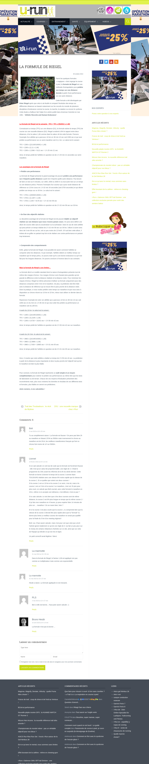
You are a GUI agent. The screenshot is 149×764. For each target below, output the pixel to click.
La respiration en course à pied (85, 693)
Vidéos (105, 22)
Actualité (25, 22)
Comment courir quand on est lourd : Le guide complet (84, 723)
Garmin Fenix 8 (119, 705)
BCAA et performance (100, 143)
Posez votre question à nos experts (104, 113)
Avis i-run (117, 693)
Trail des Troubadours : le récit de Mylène (38, 407)
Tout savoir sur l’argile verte (86, 711)
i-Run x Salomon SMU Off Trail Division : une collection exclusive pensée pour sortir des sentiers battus (110, 197)
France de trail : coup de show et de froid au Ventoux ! (37, 698)
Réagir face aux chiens (82, 706)
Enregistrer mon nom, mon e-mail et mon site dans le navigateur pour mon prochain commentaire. (51, 661)
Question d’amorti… (72, 701)
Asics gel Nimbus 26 (121, 690)
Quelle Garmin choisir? (122, 731)
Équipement (90, 22)
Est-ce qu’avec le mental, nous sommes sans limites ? (37, 739)
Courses (41, 22)
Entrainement (59, 22)
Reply (31, 449)
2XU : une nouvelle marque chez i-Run (66, 407)
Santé (75, 22)
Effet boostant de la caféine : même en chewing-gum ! (37, 744)
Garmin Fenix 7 (119, 702)
